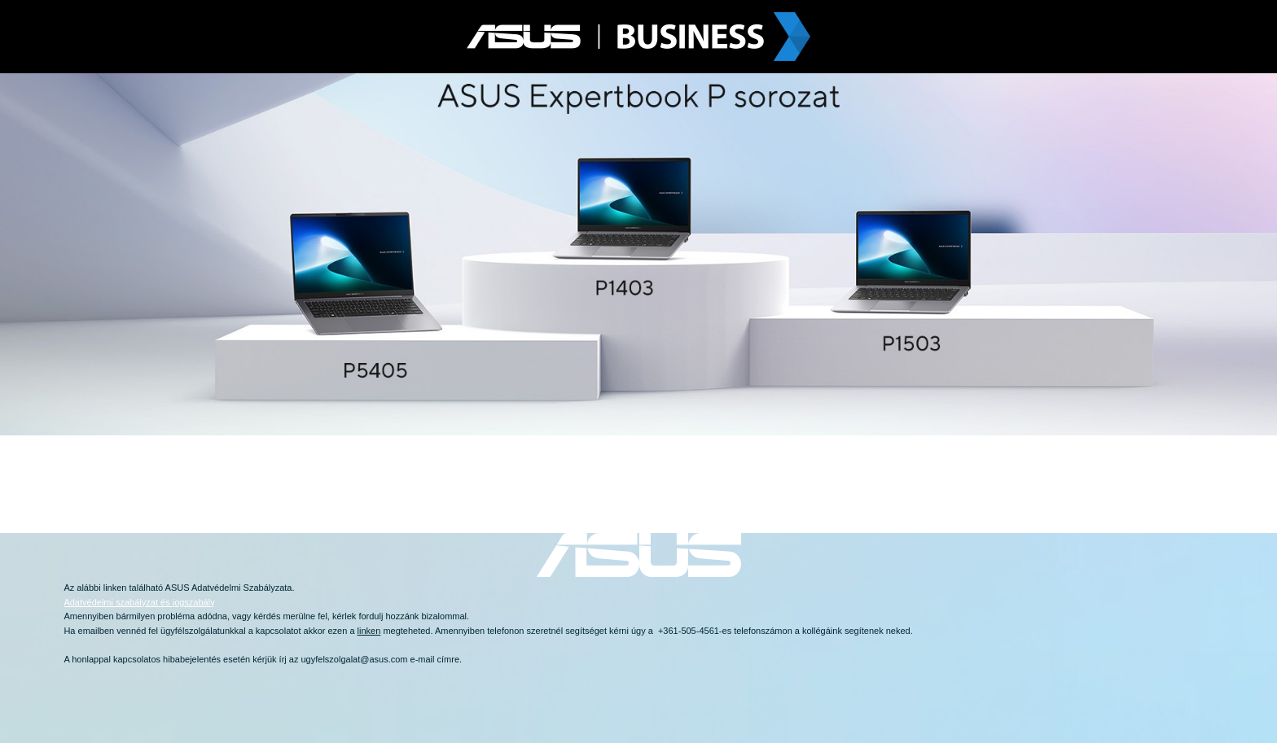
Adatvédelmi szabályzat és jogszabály (139, 602)
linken (115, 587)
